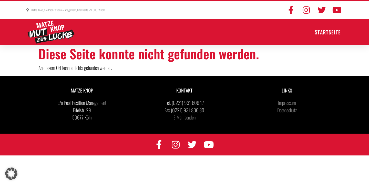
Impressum (287, 102)
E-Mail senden (184, 117)
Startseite (328, 32)
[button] (11, 173)
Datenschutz (287, 110)
